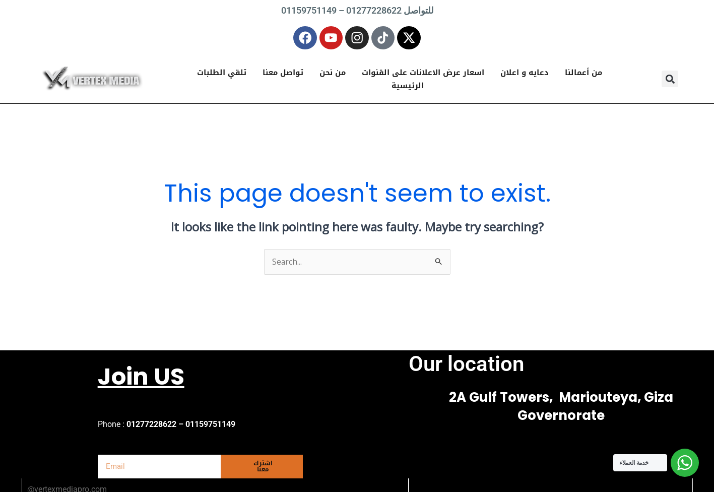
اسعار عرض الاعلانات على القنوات (423, 76)
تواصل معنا (283, 76)
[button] (670, 82)
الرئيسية (408, 89)
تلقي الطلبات (221, 76)
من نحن (332, 76)
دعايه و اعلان (524, 76)
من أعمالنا (583, 76)
